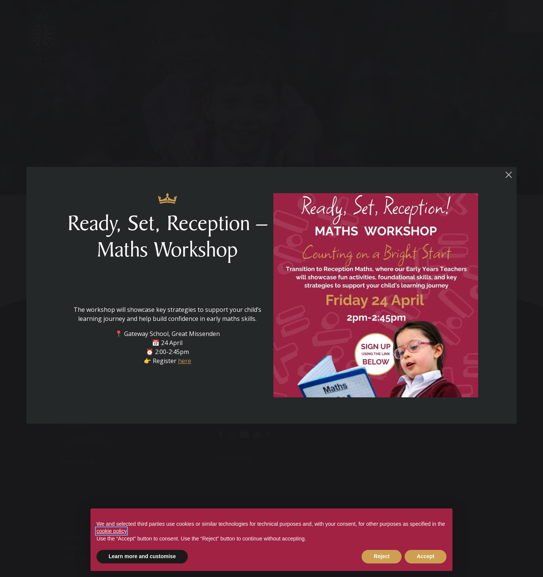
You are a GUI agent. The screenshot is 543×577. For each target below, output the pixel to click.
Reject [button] (382, 556)
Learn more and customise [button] (142, 556)
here (186, 365)
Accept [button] (425, 556)
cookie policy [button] (111, 531)
